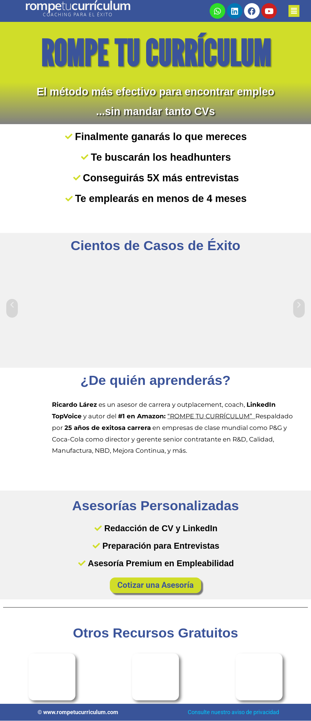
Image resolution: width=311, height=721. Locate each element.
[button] (291, 11)
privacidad (266, 712)
